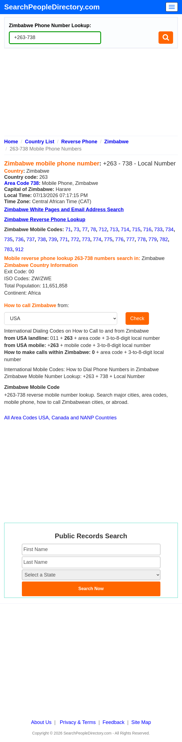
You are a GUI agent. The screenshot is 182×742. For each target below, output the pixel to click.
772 (75, 239)
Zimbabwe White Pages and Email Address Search (64, 209)
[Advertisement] (91, 94)
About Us (41, 722)
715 (136, 229)
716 (147, 229)
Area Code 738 (21, 183)
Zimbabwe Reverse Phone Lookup (44, 219)
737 (30, 239)
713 (114, 229)
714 (125, 229)
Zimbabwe (116, 141)
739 (52, 239)
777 (130, 239)
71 (68, 229)
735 (8, 239)
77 (85, 229)
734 (169, 229)
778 (141, 239)
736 (19, 239)
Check (137, 318)
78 (93, 229)
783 (8, 249)
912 (19, 249)
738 (41, 239)
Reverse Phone (79, 141)
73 (76, 229)
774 (97, 239)
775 (108, 239)
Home (11, 141)
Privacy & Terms (78, 722)
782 (164, 239)
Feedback (113, 722)
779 (152, 239)
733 (158, 229)
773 (86, 239)
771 (64, 239)
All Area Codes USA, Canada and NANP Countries (60, 417)
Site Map (141, 722)
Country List (39, 141)
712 (103, 229)
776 (119, 239)
